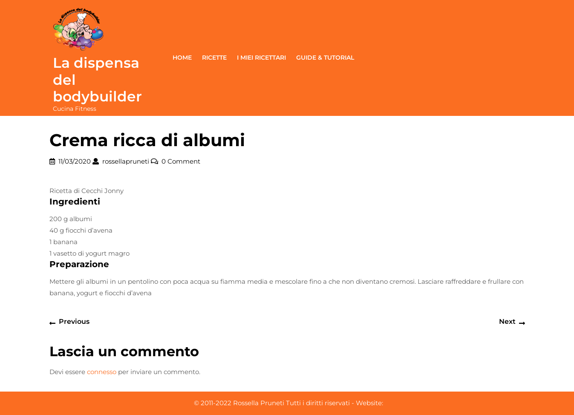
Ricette (214, 57)
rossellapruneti (125, 161)
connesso (101, 372)
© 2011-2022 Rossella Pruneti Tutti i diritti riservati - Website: (288, 403)
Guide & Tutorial (325, 57)
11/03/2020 (74, 161)
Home (182, 57)
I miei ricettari (261, 57)
